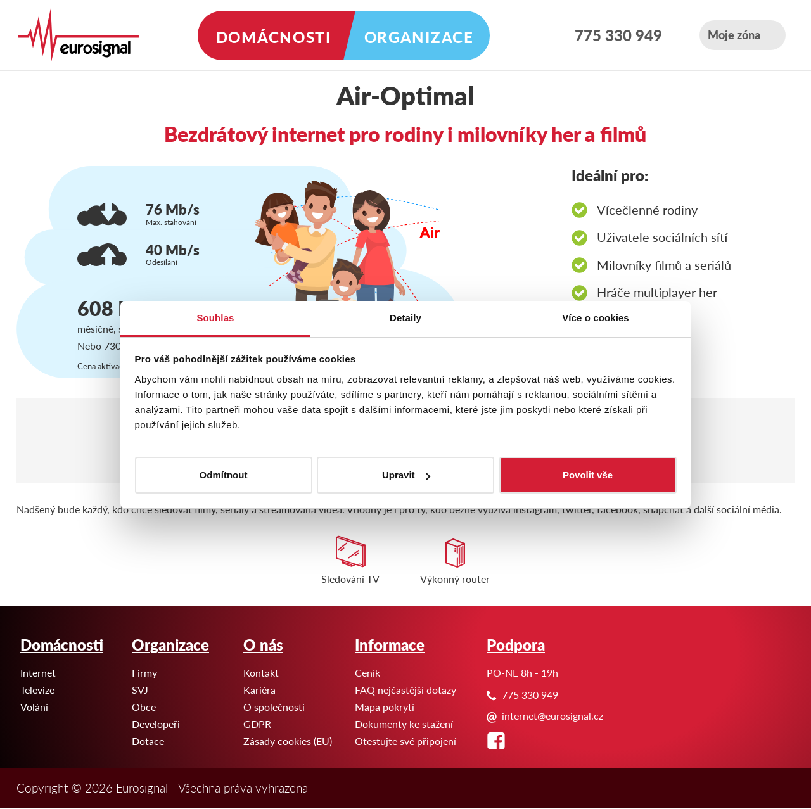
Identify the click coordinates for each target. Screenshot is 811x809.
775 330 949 (618, 35)
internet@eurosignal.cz (552, 715)
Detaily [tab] (405, 317)
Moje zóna (734, 34)
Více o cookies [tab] (595, 317)
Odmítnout (224, 474)
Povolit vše (588, 474)
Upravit (406, 474)
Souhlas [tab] (215, 317)
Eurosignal (0, 0)
